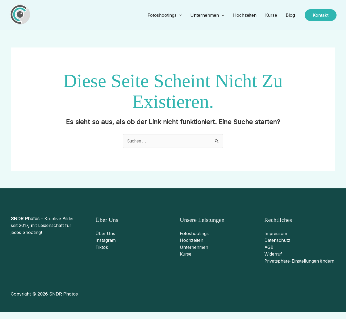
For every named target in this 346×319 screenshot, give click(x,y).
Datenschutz (277, 240)
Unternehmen (207, 15)
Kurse (271, 15)
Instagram (105, 240)
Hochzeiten (245, 15)
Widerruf (273, 254)
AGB (269, 247)
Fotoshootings (165, 15)
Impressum (275, 233)
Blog (290, 15)
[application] (179, 15)
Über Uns (105, 233)
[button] (321, 15)
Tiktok (101, 247)
